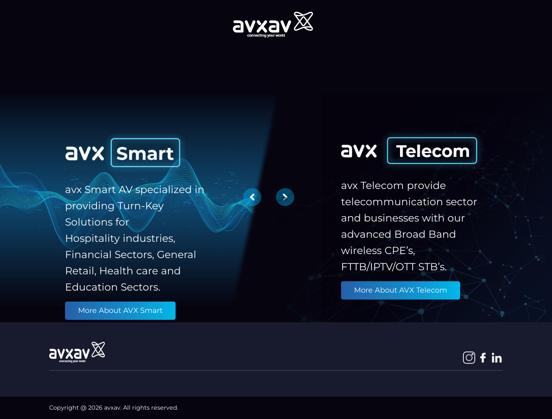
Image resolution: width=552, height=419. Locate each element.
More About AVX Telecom (400, 290)
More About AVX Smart (120, 310)
